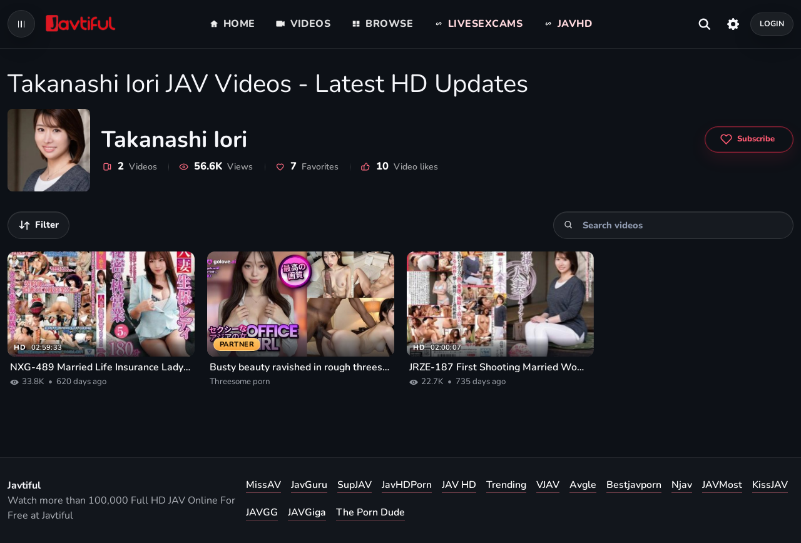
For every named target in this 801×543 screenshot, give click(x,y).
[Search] (568, 225)
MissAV (263, 485)
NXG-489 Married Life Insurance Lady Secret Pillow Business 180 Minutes (101, 367)
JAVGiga (307, 512)
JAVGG (262, 512)
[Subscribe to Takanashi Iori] (749, 139)
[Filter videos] (38, 225)
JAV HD (459, 485)
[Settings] (733, 24)
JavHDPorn (407, 485)
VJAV (547, 485)
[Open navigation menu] (21, 24)
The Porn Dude (370, 512)
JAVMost (722, 485)
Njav (681, 485)
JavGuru (309, 485)
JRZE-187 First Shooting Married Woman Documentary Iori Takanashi (500, 367)
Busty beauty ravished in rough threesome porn (301, 367)
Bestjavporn (633, 485)
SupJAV (354, 485)
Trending (506, 485)
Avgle (582, 485)
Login (772, 23)
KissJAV (770, 485)
